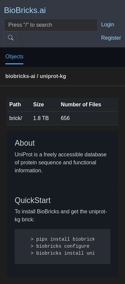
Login (107, 24)
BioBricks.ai (25, 10)
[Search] (51, 25)
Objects (14, 56)
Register (111, 38)
